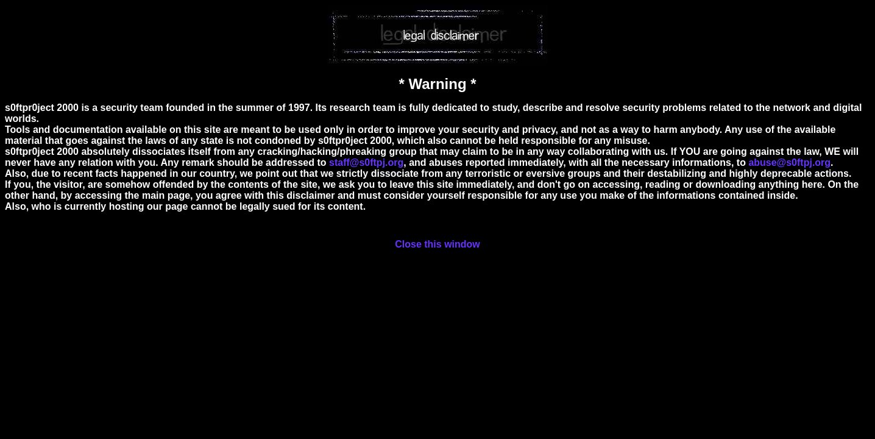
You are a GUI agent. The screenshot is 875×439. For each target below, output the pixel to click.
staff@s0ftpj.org (366, 162)
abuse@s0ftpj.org (789, 162)
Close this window (437, 244)
